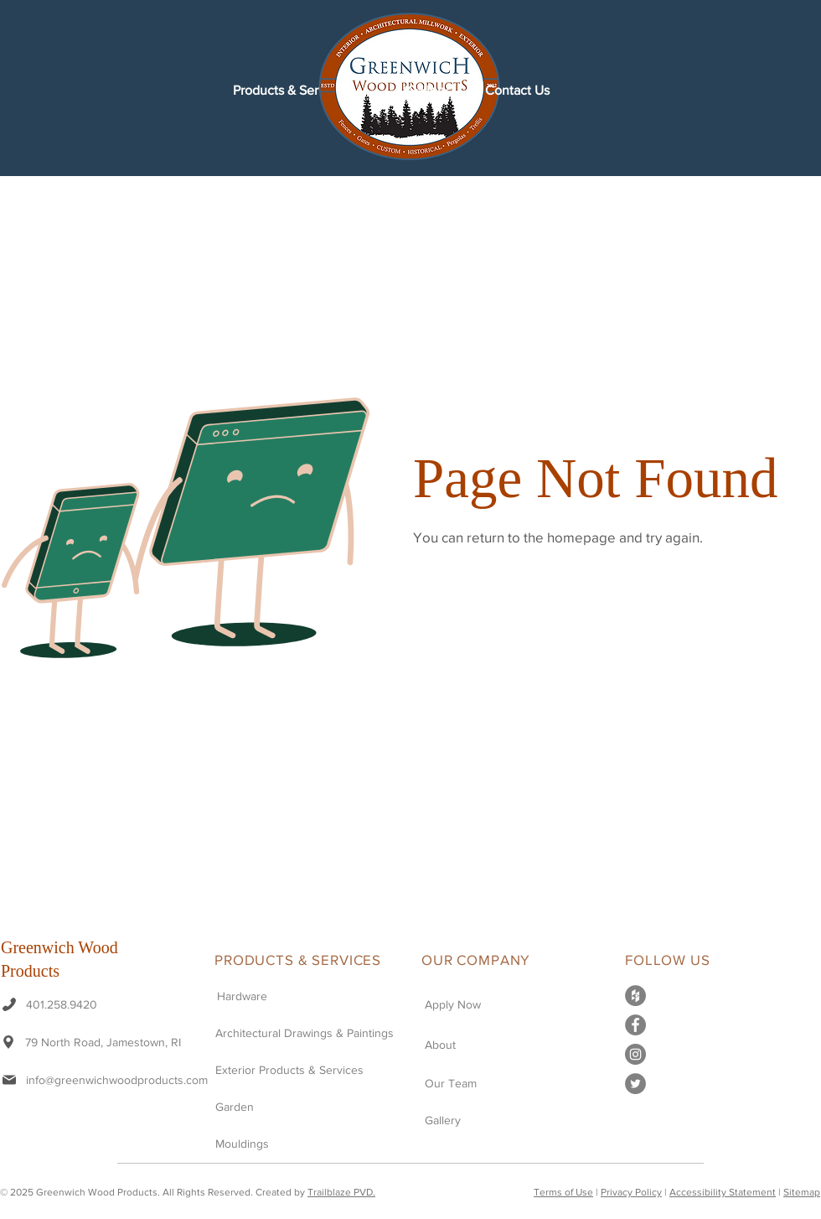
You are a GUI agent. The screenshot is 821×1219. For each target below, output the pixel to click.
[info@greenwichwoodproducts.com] (105, 1079)
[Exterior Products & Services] (288, 1069)
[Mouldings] (264, 1143)
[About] (474, 1044)
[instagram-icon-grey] (635, 1054)
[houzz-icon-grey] (635, 995)
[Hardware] (315, 995)
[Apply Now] (474, 1004)
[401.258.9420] (60, 1004)
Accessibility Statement (722, 1192)
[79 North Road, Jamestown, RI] (104, 1042)
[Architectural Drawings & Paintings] (313, 1032)
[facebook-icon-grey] (635, 1024)
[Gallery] (474, 1120)
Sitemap (801, 1192)
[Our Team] (474, 1083)
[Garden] (288, 1106)
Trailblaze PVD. (341, 1192)
